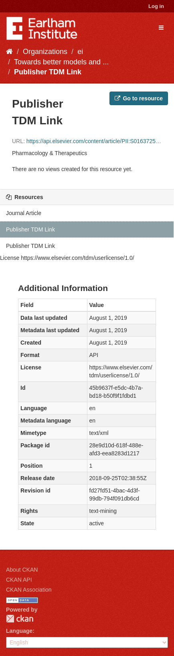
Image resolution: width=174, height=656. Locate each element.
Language (19, 631)
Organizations (45, 52)
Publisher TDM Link (47, 72)
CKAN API (19, 579)
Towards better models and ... (61, 62)
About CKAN (22, 569)
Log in (156, 6)
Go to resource (139, 98)
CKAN (19, 618)
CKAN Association (29, 589)
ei (80, 52)
